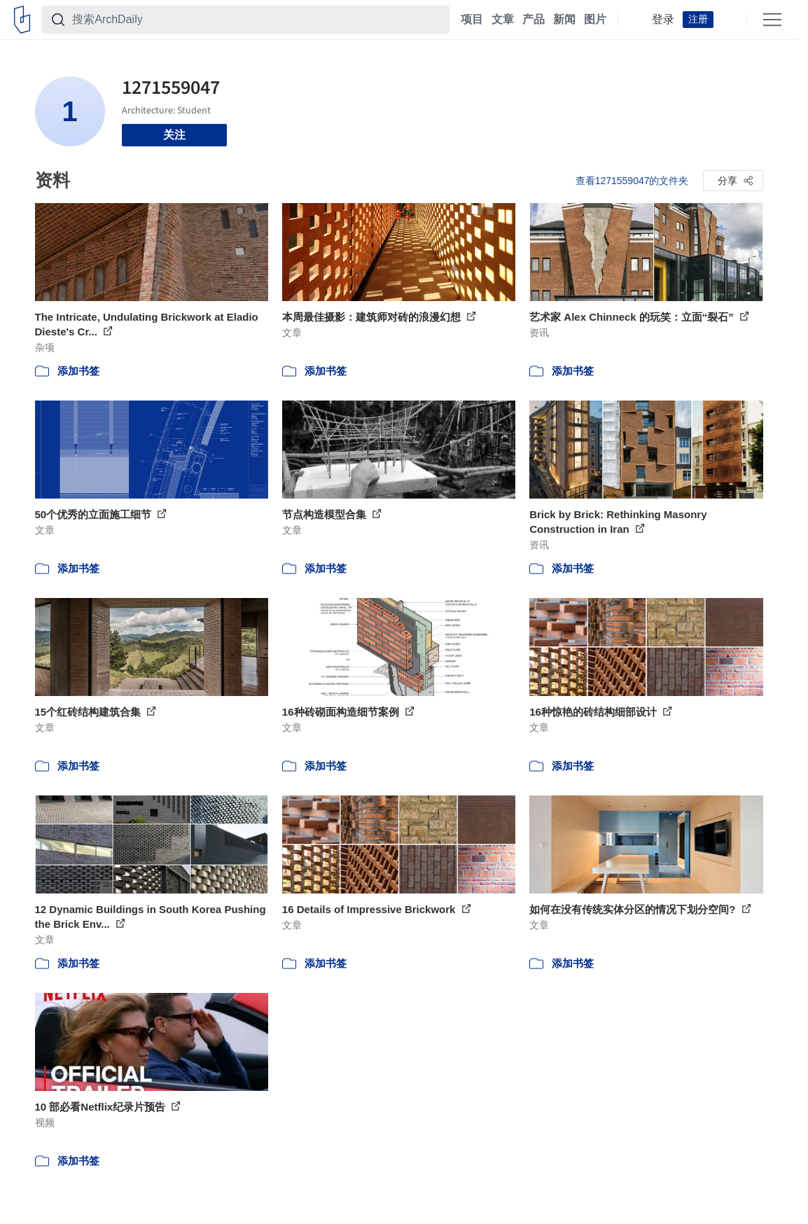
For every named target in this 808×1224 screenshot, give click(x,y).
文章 (503, 19)
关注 (174, 135)
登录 (663, 19)
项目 (472, 19)
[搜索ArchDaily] (256, 19)
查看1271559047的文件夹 (632, 181)
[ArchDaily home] (22, 20)
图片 (595, 19)
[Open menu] (772, 19)
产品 (533, 19)
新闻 (564, 19)
